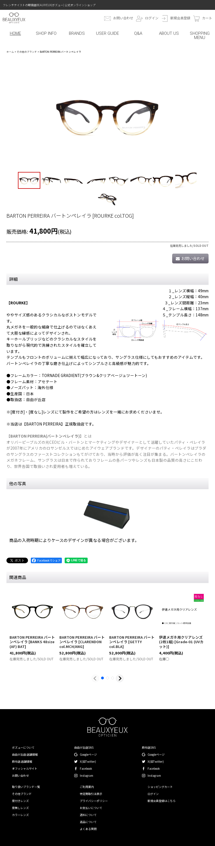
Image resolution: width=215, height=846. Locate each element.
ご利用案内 (87, 787)
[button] (29, 180)
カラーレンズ (20, 815)
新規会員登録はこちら (162, 801)
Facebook (86, 768)
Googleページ (88, 754)
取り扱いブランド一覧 (26, 787)
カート (207, 17)
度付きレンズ (20, 801)
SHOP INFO (46, 33)
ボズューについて (23, 747)
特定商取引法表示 (91, 794)
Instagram (86, 775)
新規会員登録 (180, 17)
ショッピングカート (160, 787)
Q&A (138, 33)
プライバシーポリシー (94, 801)
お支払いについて (91, 808)
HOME (15, 33)
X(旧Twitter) (88, 761)
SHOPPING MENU (200, 35)
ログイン (151, 17)
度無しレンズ (20, 808)
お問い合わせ (123, 17)
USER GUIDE (107, 33)
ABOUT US (169, 33)
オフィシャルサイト (24, 768)
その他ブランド (22, 794)
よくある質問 (88, 829)
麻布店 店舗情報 (22, 761)
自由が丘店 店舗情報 (25, 754)
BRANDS (77, 33)
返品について (88, 822)
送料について (88, 815)
